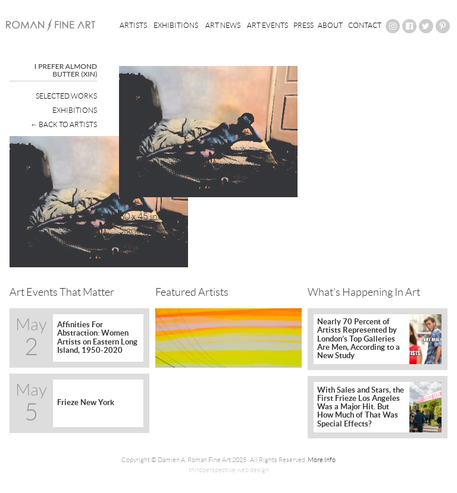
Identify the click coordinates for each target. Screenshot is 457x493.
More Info (322, 459)
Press (303, 25)
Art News (222, 25)
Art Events (267, 25)
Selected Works (66, 96)
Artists (133, 25)
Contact (364, 25)
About (330, 25)
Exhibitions (176, 25)
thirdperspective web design (229, 469)
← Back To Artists (63, 124)
